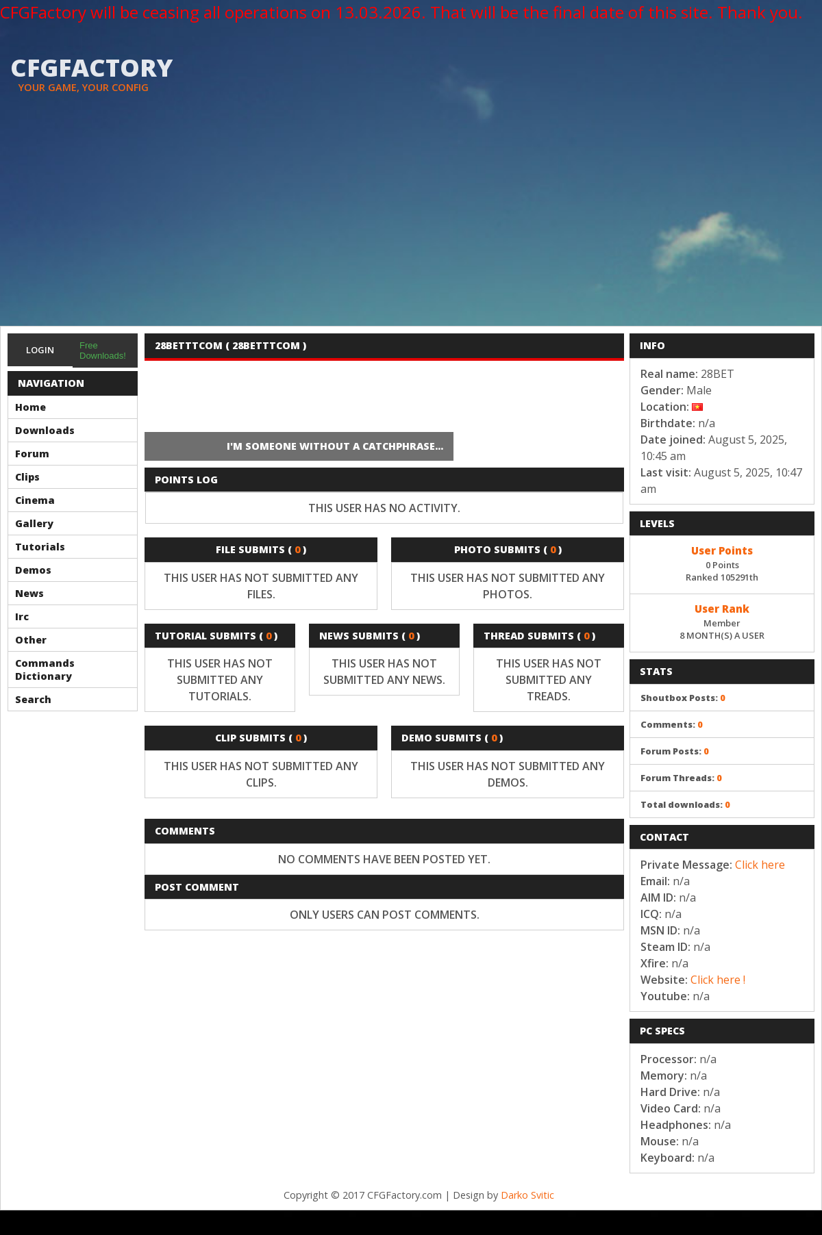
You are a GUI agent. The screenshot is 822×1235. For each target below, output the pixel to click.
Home (30, 406)
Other (31, 639)
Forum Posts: (674, 751)
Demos (33, 569)
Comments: (671, 724)
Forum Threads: (681, 778)
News (29, 593)
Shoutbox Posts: (682, 697)
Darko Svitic (527, 1194)
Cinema (35, 500)
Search (33, 699)
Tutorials (40, 546)
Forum (32, 453)
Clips (27, 476)
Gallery (34, 523)
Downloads (45, 430)
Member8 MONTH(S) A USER (722, 621)
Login (40, 350)
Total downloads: (685, 804)
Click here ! (717, 979)
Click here (760, 864)
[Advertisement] (411, 223)
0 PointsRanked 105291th (722, 563)
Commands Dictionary (45, 670)
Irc (22, 616)
